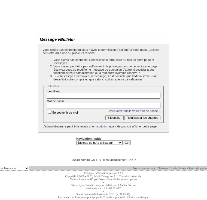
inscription (101, 126)
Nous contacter (143, 168)
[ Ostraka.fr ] (164, 168)
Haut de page (198, 168)
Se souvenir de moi (63, 112)
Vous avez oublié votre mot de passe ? (134, 110)
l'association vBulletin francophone (118, 179)
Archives (180, 168)
